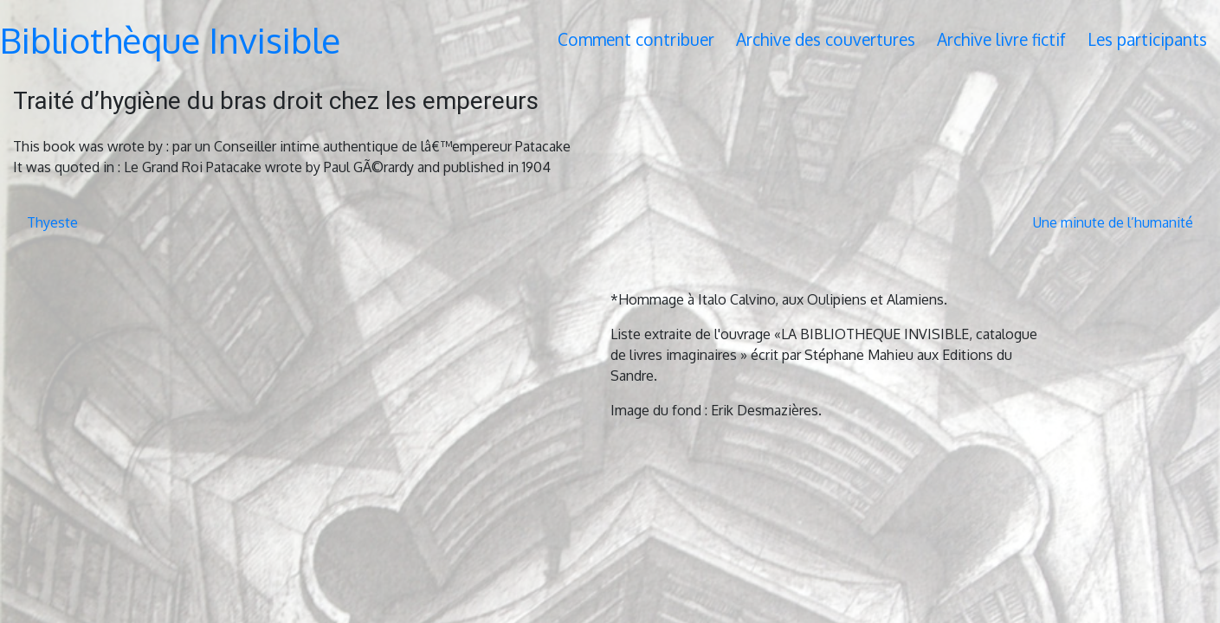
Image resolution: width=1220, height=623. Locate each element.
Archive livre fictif (1001, 39)
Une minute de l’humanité (1113, 222)
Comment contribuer (636, 39)
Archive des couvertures (825, 39)
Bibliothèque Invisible (170, 39)
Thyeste (52, 222)
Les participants (1147, 39)
